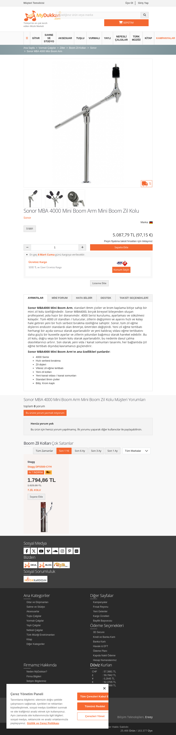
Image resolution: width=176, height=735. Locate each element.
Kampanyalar (100, 602)
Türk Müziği (136, 38)
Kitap (148, 38)
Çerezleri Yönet (94, 716)
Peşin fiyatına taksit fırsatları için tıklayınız (128, 241)
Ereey (149, 717)
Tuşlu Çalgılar (34, 616)
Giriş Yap (143, 3)
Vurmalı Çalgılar (35, 620)
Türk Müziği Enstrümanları (41, 634)
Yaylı (107, 38)
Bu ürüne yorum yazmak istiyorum (45, 412)
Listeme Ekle (99, 283)
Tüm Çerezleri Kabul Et (94, 696)
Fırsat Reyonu (100, 606)
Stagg (31, 461)
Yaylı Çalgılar (34, 625)
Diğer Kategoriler (36, 644)
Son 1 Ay (112, 451)
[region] (57, 706)
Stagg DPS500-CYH (40, 466)
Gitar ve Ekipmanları (38, 602)
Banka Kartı (99, 641)
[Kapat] (104, 688)
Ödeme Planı (100, 650)
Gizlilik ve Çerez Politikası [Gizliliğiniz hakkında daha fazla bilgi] (43, 723)
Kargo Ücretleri (101, 616)
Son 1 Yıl (64, 451)
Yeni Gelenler (100, 611)
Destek (106, 297)
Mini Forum (60, 297)
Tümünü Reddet (95, 706)
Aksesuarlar (33, 611)
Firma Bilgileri (34, 676)
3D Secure (99, 632)
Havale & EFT (100, 646)
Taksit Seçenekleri (134, 297)
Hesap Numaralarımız (105, 660)
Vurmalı (94, 38)
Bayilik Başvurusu (102, 620)
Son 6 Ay (80, 451)
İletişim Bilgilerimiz (36, 681)
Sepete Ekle (121, 247)
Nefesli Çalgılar (121, 38)
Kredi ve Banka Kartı (104, 637)
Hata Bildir (84, 297)
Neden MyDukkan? (37, 671)
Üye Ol (129, 3)
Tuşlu (80, 38)
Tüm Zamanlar (44, 451)
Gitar (36, 38)
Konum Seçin (121, 269)
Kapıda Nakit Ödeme (104, 655)
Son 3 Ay (96, 451)
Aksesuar (65, 38)
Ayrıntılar (36, 297)
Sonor (27, 217)
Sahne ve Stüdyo (49, 38)
